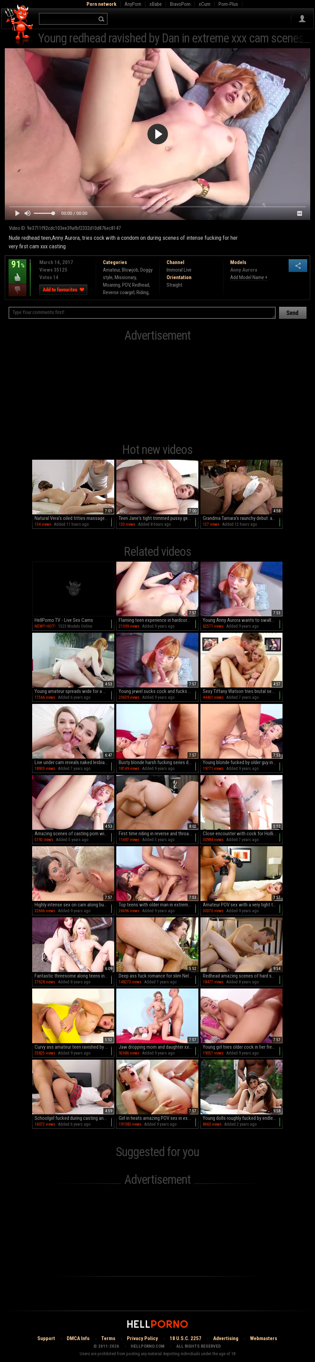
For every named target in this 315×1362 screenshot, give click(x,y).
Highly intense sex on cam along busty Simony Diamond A (74, 905)
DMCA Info (78, 1338)
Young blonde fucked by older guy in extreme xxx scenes (243, 762)
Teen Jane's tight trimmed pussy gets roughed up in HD (158, 518)
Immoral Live (179, 270)
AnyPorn (132, 4)
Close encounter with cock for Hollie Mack (243, 833)
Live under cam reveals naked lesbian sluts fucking (74, 762)
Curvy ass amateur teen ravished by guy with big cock (74, 1047)
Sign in (302, 19)
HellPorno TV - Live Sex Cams (64, 620)
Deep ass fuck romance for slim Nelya (156, 976)
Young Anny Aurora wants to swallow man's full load (243, 620)
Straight (174, 285)
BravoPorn (180, 4)
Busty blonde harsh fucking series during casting (158, 762)
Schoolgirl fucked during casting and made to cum (74, 1118)
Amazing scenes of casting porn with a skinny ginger (74, 833)
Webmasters (263, 1338)
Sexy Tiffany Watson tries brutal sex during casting (243, 691)
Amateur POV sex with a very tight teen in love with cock (243, 905)
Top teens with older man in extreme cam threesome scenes (158, 905)
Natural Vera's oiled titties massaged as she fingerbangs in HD (74, 518)
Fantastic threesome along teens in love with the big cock (74, 976)
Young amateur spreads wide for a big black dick (74, 691)
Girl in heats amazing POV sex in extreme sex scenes (158, 1118)
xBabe (155, 4)
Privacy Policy (142, 1338)
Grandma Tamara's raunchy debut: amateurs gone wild (243, 518)
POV (126, 285)
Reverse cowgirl (118, 292)
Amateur (111, 270)
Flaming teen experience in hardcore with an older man (158, 620)
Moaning (111, 285)
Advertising (225, 1338)
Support (46, 1338)
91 (17, 269)
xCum (204, 4)
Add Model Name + (248, 277)
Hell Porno (19, 25)
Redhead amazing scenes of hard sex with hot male (243, 976)
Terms (108, 1338)
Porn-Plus (228, 4)
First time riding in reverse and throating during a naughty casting (158, 833)
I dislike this (17, 290)
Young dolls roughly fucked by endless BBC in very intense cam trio (243, 1118)
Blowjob (130, 270)
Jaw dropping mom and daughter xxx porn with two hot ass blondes (158, 1047)
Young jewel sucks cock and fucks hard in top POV (158, 691)
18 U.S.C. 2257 (185, 1338)
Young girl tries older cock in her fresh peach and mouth (243, 1047)
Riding (142, 292)
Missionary (125, 277)
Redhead (140, 285)
